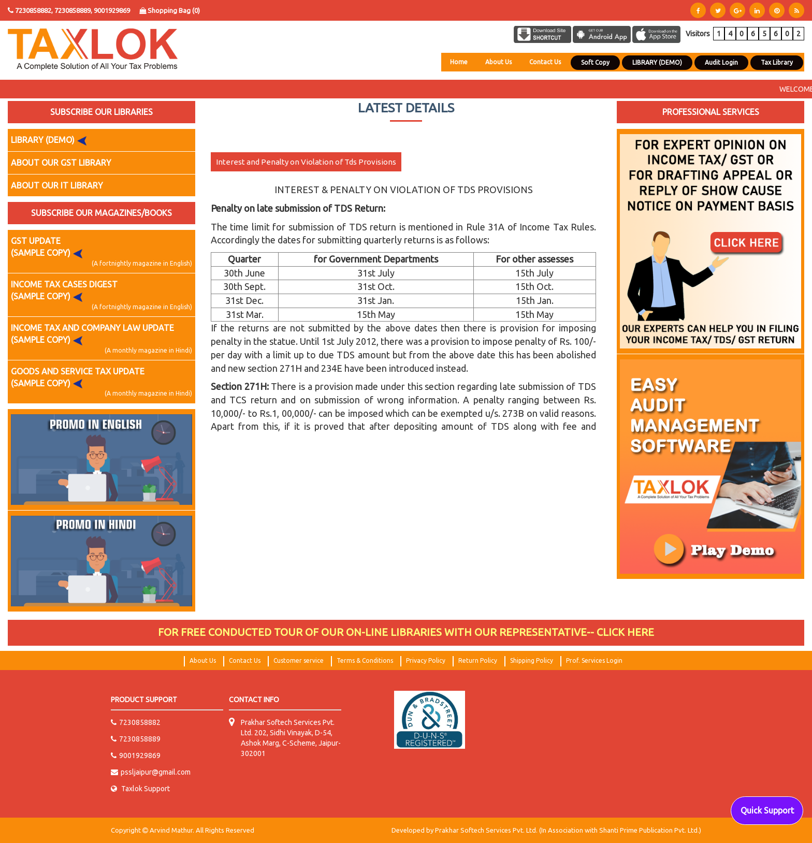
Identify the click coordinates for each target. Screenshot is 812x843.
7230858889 (136, 739)
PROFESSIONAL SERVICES (710, 112)
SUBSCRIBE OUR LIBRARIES (101, 112)
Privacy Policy (425, 660)
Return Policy (477, 660)
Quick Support (767, 810)
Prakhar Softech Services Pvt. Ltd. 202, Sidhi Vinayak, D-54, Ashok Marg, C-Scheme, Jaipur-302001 (291, 738)
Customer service (298, 660)
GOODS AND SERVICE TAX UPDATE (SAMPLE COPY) (101, 382)
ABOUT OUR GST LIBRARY (61, 162)
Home (459, 62)
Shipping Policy (531, 660)
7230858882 (136, 722)
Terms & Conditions (365, 660)
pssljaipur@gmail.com (151, 772)
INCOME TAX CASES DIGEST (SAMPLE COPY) (101, 295)
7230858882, (33, 10)
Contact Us (545, 62)
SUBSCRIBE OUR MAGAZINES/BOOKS (101, 212)
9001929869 (112, 10)
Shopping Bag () (169, 10)
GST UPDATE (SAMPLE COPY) (101, 252)
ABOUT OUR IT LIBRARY (57, 185)
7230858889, (74, 10)
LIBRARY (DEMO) (51, 140)
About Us (498, 62)
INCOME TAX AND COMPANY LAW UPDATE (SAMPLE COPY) (101, 339)
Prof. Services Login (594, 660)
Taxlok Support (140, 788)
